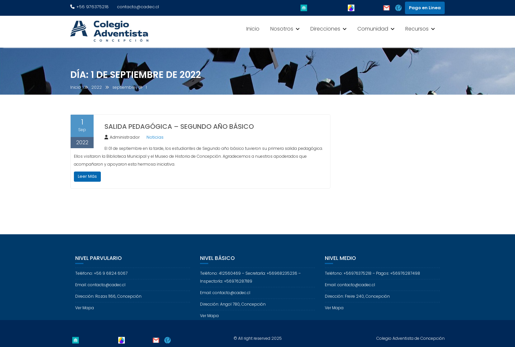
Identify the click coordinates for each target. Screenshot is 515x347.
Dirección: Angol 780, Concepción (233, 308)
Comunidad (372, 29)
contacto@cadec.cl (138, 7)
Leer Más (87, 176)
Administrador (122, 137)
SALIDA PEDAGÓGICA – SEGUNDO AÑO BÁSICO (179, 126)
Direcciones (325, 29)
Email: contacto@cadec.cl (100, 288)
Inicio (252, 29)
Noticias (155, 137)
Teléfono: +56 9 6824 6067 (101, 277)
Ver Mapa (84, 311)
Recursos (417, 29)
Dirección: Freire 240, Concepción (357, 300)
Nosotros (281, 29)
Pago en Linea (425, 8)
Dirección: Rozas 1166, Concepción (108, 300)
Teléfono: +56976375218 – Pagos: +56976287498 (372, 277)
